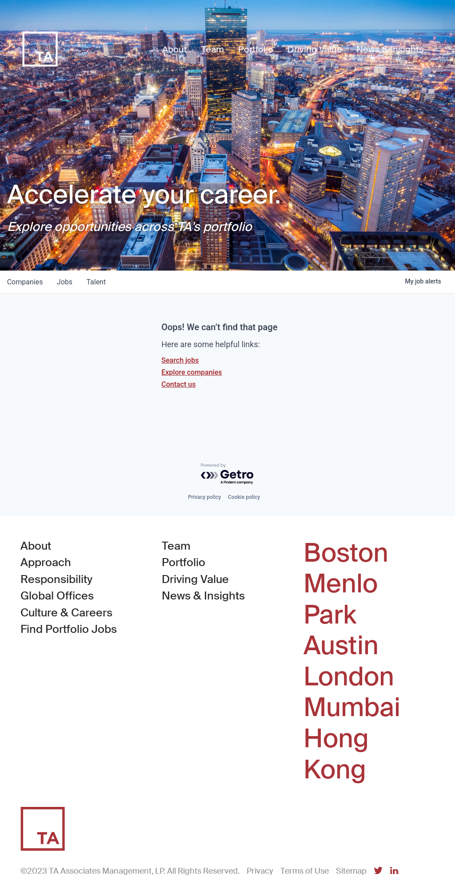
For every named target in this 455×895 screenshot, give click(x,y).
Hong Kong (336, 754)
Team (176, 546)
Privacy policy (204, 497)
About (35, 546)
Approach (45, 562)
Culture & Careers (66, 612)
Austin (341, 645)
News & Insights (203, 595)
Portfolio (183, 562)
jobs (65, 282)
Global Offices (57, 595)
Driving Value (195, 579)
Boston (345, 553)
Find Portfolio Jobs (68, 628)
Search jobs (180, 360)
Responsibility (56, 579)
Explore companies (191, 372)
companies (25, 282)
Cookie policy (244, 497)
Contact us (178, 384)
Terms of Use (304, 871)
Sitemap (351, 871)
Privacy (260, 871)
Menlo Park (340, 599)
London (348, 677)
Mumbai (351, 707)
